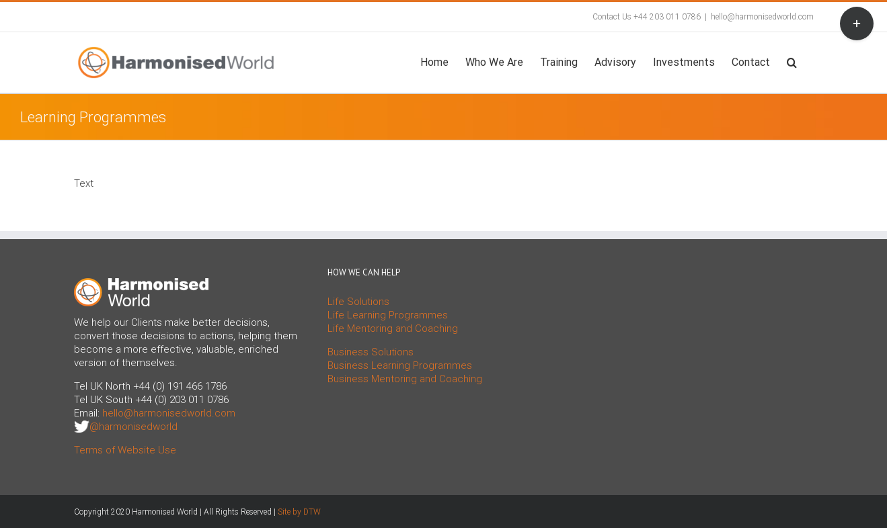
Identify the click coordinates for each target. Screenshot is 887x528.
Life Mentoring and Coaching (392, 328)
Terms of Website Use (125, 450)
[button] (792, 61)
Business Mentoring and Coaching (404, 379)
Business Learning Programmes (399, 365)
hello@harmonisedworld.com (762, 16)
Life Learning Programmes (387, 315)
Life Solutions (358, 302)
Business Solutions (370, 352)
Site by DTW (299, 512)
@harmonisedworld (133, 427)
